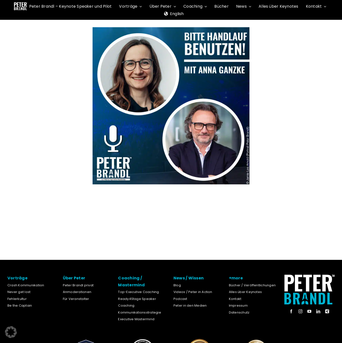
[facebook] (291, 311)
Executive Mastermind (136, 319)
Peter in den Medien (190, 305)
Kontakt (235, 298)
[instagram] (300, 311)
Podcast (180, 298)
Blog (177, 285)
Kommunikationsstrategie (139, 312)
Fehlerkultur (17, 298)
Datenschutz (239, 312)
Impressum (238, 305)
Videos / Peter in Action (192, 292)
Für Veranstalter (76, 298)
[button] (11, 332)
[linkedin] (318, 311)
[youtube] (309, 311)
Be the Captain (19, 305)
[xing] (327, 311)
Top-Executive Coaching (138, 292)
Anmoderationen (77, 292)
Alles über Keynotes (245, 292)
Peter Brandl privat (78, 285)
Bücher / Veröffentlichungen (252, 285)
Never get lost (18, 292)
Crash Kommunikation (25, 285)
